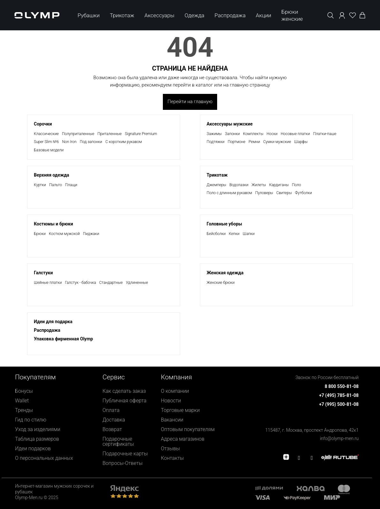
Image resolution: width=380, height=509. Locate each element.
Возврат (112, 429)
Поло (296, 185)
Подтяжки (215, 142)
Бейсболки (216, 234)
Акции (263, 15)
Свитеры (284, 193)
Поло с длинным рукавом (229, 193)
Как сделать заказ (124, 391)
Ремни (254, 142)
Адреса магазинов (183, 439)
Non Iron (69, 142)
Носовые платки (295, 134)
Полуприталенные (78, 134)
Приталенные (109, 134)
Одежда (194, 15)
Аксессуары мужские (230, 123)
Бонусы (24, 391)
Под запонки (91, 142)
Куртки (40, 185)
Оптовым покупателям (188, 429)
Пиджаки (91, 234)
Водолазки (238, 185)
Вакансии (172, 420)
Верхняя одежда (51, 175)
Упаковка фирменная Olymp (63, 338)
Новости (171, 401)
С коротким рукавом (123, 142)
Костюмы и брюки (53, 223)
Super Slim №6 (46, 142)
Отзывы (170, 448)
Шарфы (301, 142)
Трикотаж (122, 15)
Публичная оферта (125, 401)
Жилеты (259, 185)
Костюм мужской (64, 234)
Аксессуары (159, 15)
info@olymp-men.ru (339, 438)
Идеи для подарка (53, 321)
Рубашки (89, 15)
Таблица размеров (37, 439)
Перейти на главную (190, 101)
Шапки (249, 234)
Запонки (232, 134)
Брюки (40, 234)
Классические (46, 134)
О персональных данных (44, 458)
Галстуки (43, 272)
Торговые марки (180, 410)
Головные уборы (224, 223)
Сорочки (43, 123)
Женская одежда (225, 272)
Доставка (114, 420)
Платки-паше (325, 134)
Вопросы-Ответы (123, 463)
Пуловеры (264, 193)
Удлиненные (137, 282)
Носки (272, 134)
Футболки (303, 193)
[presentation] (190, 254)
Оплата (111, 410)
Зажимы (214, 134)
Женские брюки (221, 282)
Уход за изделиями (37, 429)
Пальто (55, 185)
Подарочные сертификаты (118, 441)
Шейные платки (48, 282)
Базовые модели (49, 150)
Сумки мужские (277, 142)
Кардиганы (279, 185)
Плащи (71, 185)
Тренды (24, 410)
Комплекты (253, 134)
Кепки (234, 234)
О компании (175, 391)
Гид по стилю (30, 420)
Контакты (172, 458)
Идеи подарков (33, 448)
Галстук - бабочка (80, 282)
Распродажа (230, 15)
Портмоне (237, 142)
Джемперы (216, 185)
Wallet (22, 401)
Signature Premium (141, 134)
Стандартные (111, 282)
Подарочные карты (125, 454)
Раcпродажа (47, 330)
